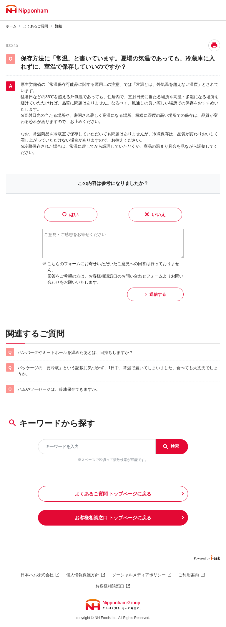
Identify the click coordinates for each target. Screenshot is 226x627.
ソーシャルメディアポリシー (139, 574)
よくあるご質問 (35, 26)
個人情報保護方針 (82, 574)
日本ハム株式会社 (37, 574)
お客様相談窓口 (109, 586)
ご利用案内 (188, 574)
